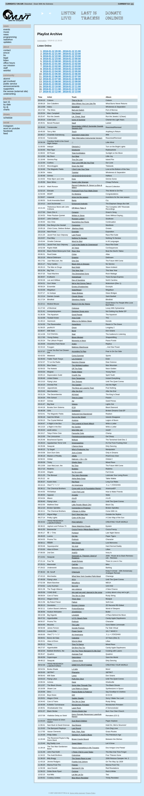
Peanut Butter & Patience (82, 692)
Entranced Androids (79, 204)
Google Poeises (78, 628)
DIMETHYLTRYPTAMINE (82, 665)
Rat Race (75, 482)
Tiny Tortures (77, 381)
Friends (75, 765)
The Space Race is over (81, 758)
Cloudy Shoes (77, 296)
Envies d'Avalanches (80, 287)
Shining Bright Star (79, 711)
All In (74, 501)
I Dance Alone (77, 446)
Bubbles (75, 469)
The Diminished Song (80, 274)
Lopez (74, 676)
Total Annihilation (78, 153)
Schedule (7, 118)
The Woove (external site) (15, 91)
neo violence (77, 589)
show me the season (80, 197)
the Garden (76, 427)
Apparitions (76, 324)
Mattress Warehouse (80, 347)
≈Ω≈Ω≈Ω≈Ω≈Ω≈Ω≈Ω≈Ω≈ (81, 176)
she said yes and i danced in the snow (87, 592)
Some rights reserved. (77, 793)
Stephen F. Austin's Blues (82, 735)
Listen (6, 60)
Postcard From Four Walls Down (85, 191)
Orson (74, 327)
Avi (73, 401)
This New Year (77, 270)
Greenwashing (77, 443)
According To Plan (79, 351)
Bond (74, 331)
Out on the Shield (79, 417)
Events (6, 29)
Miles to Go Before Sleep (82, 321)
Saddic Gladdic (78, 698)
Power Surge (77, 631)
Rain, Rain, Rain (78, 731)
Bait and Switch (78, 110)
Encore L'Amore (78, 605)
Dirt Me (74, 536)
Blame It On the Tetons (81, 304)
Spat (73, 334)
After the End (77, 391)
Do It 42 (75, 586)
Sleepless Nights (78, 299)
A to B (74, 498)
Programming (10, 37)
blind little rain (77, 430)
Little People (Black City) (81, 505)
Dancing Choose (78, 362)
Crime (74, 254)
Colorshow (76, 755)
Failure (74, 602)
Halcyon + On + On (79, 459)
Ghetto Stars (77, 462)
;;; (72, 142)
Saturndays (76, 657)
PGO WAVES (77, 522)
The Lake (75, 625)
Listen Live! (68, 16)
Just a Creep (77, 453)
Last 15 (6, 102)
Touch (74, 131)
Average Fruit (77, 654)
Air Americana (77, 485)
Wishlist (7, 70)
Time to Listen (77, 398)
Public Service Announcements (11, 85)
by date (7, 104)
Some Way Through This (82, 685)
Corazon (75, 212)
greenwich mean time (80, 135)
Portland (75, 533)
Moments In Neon (79, 341)
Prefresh (75, 539)
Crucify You (76, 375)
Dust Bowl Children (79, 721)
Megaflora (76, 583)
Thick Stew (76, 599)
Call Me (75, 564)
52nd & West (77, 641)
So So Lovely (77, 472)
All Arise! (75, 394)
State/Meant (76, 290)
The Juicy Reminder (80, 475)
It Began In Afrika (78, 511)
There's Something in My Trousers (85, 748)
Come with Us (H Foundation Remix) (86, 488)
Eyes (74, 179)
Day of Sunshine (78, 280)
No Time (75, 465)
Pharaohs (75, 672)
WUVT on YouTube (11, 128)
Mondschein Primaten (80, 705)
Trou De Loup (77, 159)
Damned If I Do (78, 768)
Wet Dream (76, 543)
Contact (7, 50)
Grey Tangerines (78, 378)
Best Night (76, 267)
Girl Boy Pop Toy (78, 648)
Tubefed (75, 172)
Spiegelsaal (76, 277)
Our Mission (9, 65)
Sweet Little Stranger (80, 182)
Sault (74, 123)
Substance (76, 411)
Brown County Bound (80, 739)
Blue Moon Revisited (80, 778)
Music (6, 32)
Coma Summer (78, 356)
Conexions (76, 225)
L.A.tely (75, 669)
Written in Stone (78, 215)
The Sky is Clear (78, 596)
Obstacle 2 (76, 147)
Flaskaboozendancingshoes (83, 436)
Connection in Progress (81, 508)
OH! (73, 695)
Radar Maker (77, 372)
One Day (75, 261)
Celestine (75, 638)
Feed (5, 133)
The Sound (76, 113)
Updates (7, 42)
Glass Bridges (77, 293)
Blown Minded (77, 337)
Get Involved (9, 81)
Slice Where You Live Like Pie (84, 103)
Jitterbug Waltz (78, 228)
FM (4, 55)
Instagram (8, 126)
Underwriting (9, 94)
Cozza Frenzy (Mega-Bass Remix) (85, 529)
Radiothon (8, 39)
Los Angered (77, 359)
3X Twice (75, 248)
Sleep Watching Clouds (81, 526)
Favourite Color (78, 433)
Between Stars (77, 568)
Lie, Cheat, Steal (78, 116)
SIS (132, 4)
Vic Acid (75, 546)
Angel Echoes (77, 561)
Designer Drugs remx (80, 311)
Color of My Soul (78, 518)
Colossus (75, 308)
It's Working (76, 194)
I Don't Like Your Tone (80, 169)
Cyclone (75, 771)
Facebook (8, 131)
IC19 (74, 407)
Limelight (75, 615)
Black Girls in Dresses (80, 264)
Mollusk (75, 440)
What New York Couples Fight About (86, 576)
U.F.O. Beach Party (79, 618)
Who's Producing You (80, 449)
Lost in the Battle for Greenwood (85, 244)
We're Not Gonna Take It (81, 283)
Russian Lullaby (78, 219)
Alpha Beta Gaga (78, 478)
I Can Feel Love (78, 492)
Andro (74, 344)
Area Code (76, 318)
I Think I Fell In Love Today (82, 752)
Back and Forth (78, 549)
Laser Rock (76, 708)
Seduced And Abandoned (82, 414)
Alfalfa (74, 456)
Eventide (75, 232)
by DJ (5, 107)
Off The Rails (77, 368)
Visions (74, 404)
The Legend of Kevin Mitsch (83, 423)
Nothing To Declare (79, 238)
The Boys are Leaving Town (83, 388)
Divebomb (76, 150)
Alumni (6, 78)
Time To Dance (78, 644)
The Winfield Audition (80, 365)
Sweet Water (77, 743)
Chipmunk (76, 572)
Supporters (8, 89)
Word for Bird (77, 241)
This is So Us (77, 100)
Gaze (74, 682)
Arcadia (75, 495)
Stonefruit (75, 107)
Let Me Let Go (77, 775)
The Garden (76, 385)
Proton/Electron (78, 608)
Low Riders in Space (80, 688)
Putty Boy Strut (78, 679)
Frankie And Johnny (80, 762)
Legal (5, 58)
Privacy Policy (90, 793)
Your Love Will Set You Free (83, 163)
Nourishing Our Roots (80, 222)
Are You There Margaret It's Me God (86, 651)
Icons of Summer (78, 120)
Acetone (75, 420)
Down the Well (77, 166)
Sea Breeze (76, 725)
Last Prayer (76, 235)
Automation (41, 41)
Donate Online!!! (114, 16)
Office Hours (9, 63)
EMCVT (6, 53)
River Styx (76, 251)
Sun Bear (75, 156)
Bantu (74, 200)
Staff (5, 68)
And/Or (74, 553)
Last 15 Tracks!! (90, 16)
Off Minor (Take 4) (79, 208)
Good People (77, 315)
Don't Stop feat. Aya (79, 514)
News (6, 34)
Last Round (76, 728)
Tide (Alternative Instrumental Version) (87, 138)
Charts (6, 109)
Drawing (75, 257)
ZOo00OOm (77, 612)
